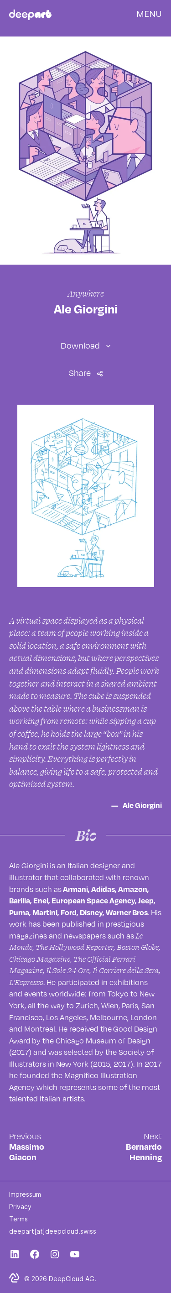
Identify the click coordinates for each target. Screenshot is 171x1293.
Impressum (25, 1194)
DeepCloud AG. (72, 1279)
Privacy (20, 1206)
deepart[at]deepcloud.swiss (52, 1231)
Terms (18, 1219)
